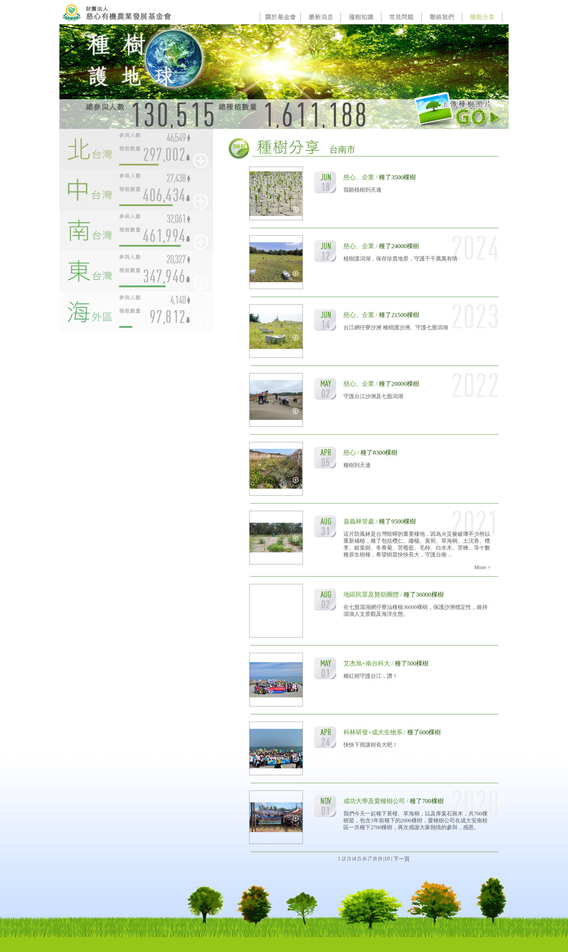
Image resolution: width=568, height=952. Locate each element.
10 (387, 858)
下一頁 (401, 859)
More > (482, 567)
